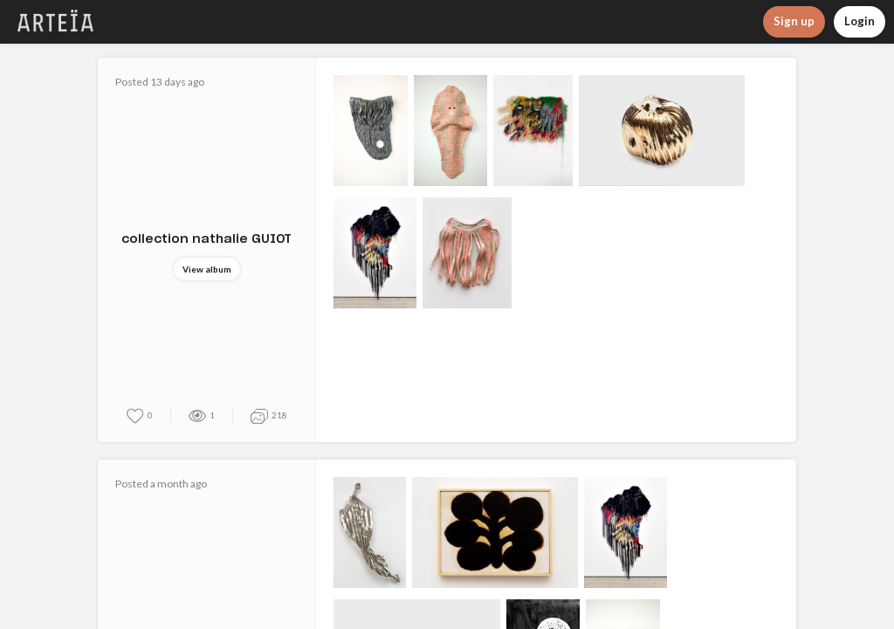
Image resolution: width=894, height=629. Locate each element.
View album (206, 269)
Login (859, 21)
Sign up (794, 21)
